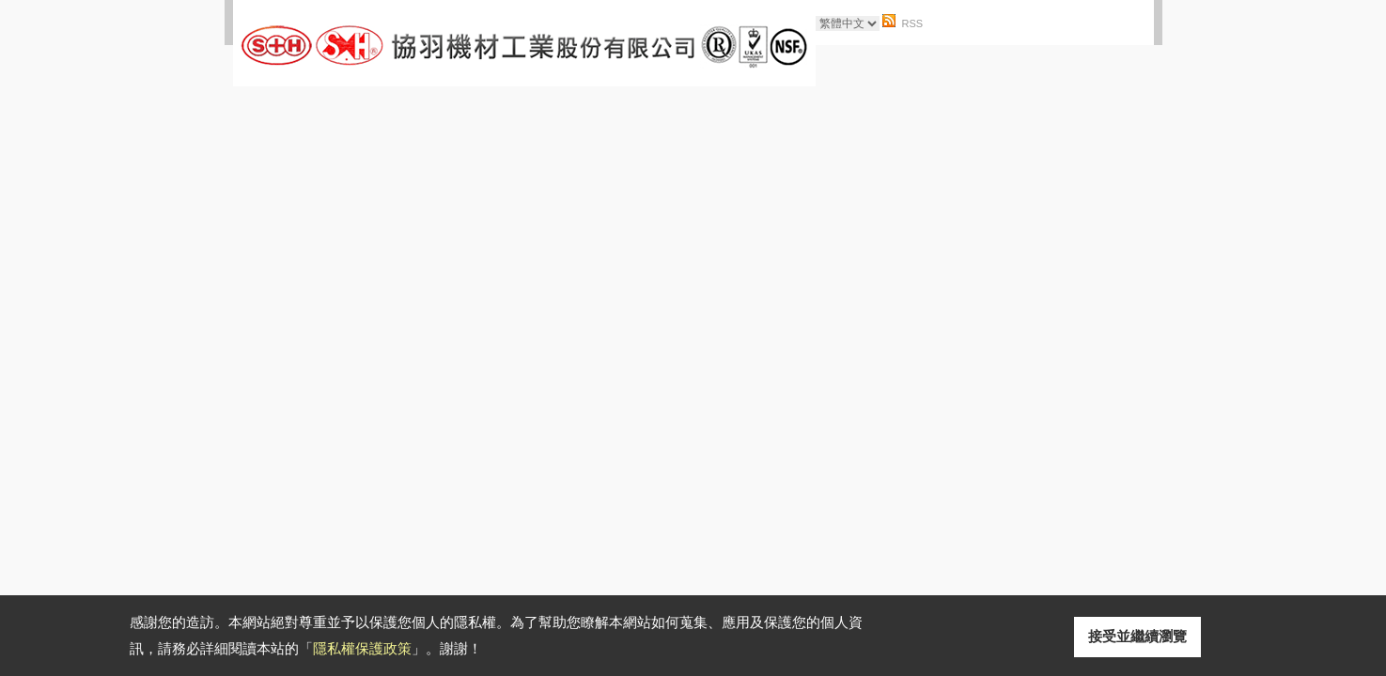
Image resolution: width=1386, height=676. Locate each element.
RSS (913, 23)
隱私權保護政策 (362, 648)
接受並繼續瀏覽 (1137, 636)
